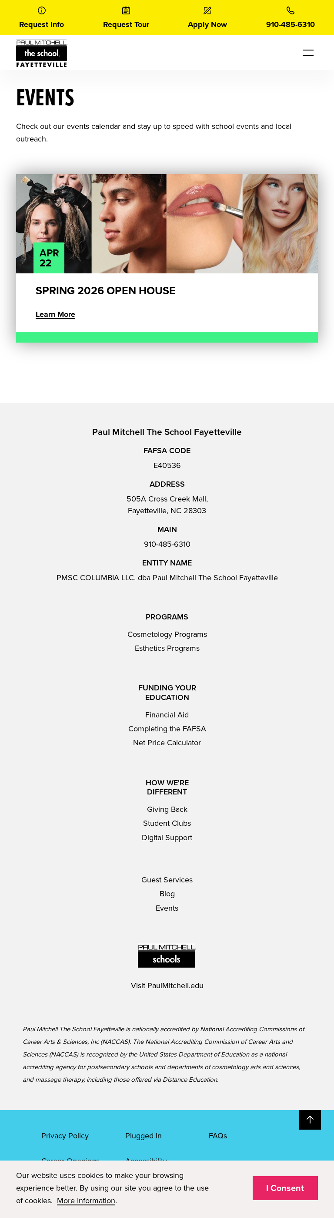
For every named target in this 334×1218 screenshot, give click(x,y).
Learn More (55, 314)
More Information (86, 1200)
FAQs (218, 1136)
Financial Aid (167, 715)
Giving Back (167, 809)
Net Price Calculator (167, 742)
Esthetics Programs (167, 648)
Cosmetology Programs (167, 634)
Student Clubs (167, 823)
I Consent (285, 1188)
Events (167, 908)
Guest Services (167, 880)
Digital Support (167, 837)
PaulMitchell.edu (175, 985)
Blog (167, 893)
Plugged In (143, 1136)
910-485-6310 (167, 544)
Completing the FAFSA (167, 728)
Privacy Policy (65, 1136)
